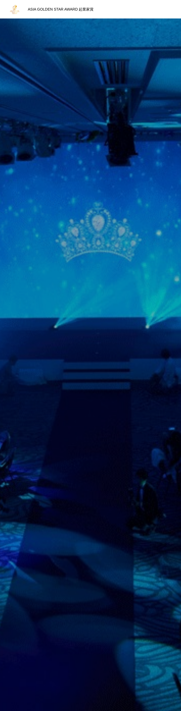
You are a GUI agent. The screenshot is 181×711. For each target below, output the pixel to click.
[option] (90, 104)
